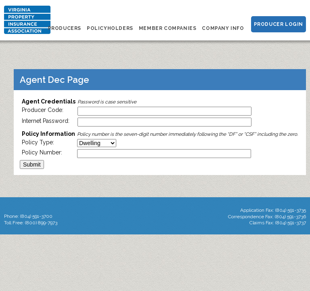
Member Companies (168, 28)
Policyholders (110, 28)
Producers (64, 28)
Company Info (223, 28)
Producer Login (278, 24)
